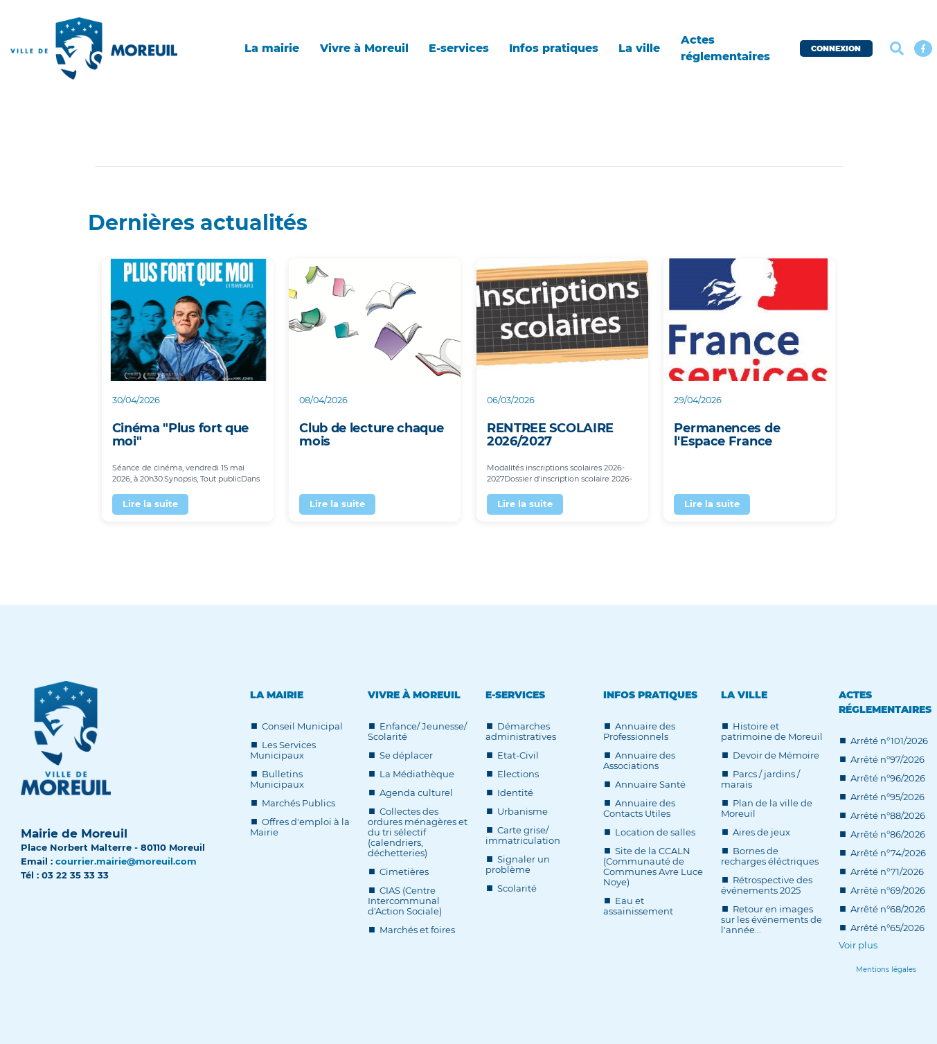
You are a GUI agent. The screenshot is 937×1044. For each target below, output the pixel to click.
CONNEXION (836, 48)
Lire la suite (150, 503)
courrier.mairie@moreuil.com (126, 861)
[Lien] (886, 969)
